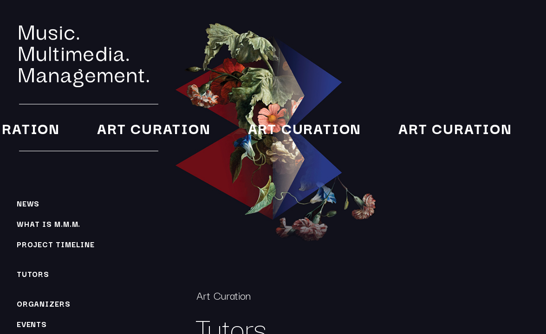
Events (32, 323)
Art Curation (153, 127)
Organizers (44, 303)
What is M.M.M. (49, 223)
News (28, 203)
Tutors (33, 273)
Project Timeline (56, 244)
